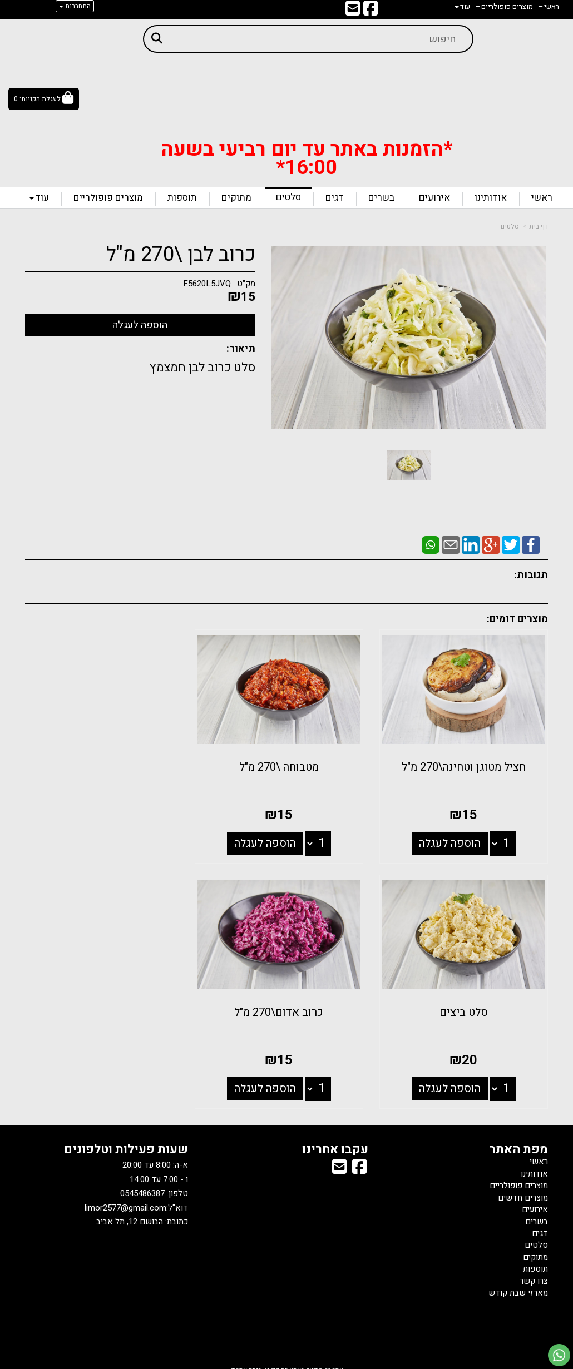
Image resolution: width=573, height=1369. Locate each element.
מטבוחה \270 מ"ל (287, 763)
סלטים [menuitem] (288, 197)
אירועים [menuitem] (434, 198)
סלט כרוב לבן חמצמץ (202, 367)
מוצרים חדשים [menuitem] (523, 1189)
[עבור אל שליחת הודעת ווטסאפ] (559, 1355)
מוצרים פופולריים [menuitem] (108, 198)
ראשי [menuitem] (541, 198)
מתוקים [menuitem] (236, 198)
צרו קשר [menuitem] (534, 1272)
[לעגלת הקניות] (43, 99)
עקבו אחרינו (335, 1141)
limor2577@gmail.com (125, 1199)
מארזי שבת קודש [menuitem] (518, 1284)
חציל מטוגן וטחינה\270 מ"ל (466, 763)
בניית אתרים (245, 1361)
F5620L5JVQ (207, 283)
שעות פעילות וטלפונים (126, 1141)
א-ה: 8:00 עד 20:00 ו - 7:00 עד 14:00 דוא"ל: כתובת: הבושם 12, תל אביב (136, 1184)
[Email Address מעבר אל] (352, 12)
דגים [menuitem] (334, 198)
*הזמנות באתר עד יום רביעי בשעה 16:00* (306, 158)
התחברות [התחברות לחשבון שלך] (75, 6)
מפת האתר (518, 1141)
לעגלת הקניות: (40, 99)
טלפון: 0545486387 (154, 1185)
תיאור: (240, 348)
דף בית (538, 226)
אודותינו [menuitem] (491, 198)
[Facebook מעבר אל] (370, 12)
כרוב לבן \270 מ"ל (180, 255)
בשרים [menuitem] (381, 198)
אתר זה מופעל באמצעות (286, 1361)
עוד (39, 198)
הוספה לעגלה (452, 839)
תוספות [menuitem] (182, 198)
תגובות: (531, 575)
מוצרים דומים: (517, 619)
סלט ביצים (106, 763)
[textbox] (306, 153)
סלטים (510, 226)
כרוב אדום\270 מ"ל (466, 1004)
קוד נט (270, 1361)
